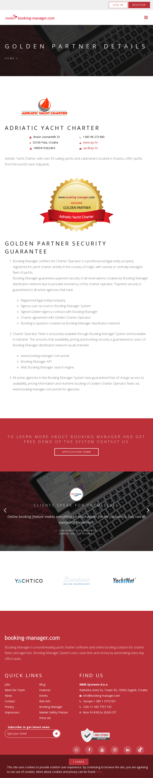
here (99, 772)
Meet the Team (15, 690)
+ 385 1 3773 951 (104, 701)
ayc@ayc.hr (90, 148)
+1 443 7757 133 (100, 707)
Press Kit (45, 718)
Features (45, 690)
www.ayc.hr (90, 142)
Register (139, 5)
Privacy (9, 707)
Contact (10, 701)
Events (43, 695)
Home (10, 58)
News (8, 695)
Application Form (76, 452)
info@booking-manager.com (101, 695)
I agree (78, 761)
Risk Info (44, 701)
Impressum (12, 712)
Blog (42, 684)
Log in (118, 5)
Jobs (7, 684)
